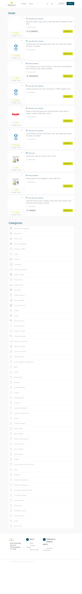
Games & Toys (16, 284)
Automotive (15, 233)
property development (19, 479)
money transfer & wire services (22, 464)
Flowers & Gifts (17, 274)
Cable (14, 254)
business (15, 382)
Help (30, 543)
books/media (16, 377)
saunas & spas (17, 500)
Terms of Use (33, 550)
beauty (14, 372)
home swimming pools (19, 438)
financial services (17, 423)
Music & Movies (17, 320)
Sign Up (61, 3)
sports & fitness (17, 515)
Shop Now (68, 31)
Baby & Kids (16, 238)
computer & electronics (19, 413)
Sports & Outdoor (17, 346)
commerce (15, 402)
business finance (17, 387)
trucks (14, 520)
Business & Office (18, 249)
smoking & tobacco (18, 510)
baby (13, 367)
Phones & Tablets (17, 331)
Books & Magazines (18, 243)
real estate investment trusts (21, 490)
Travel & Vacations (18, 351)
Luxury (14, 315)
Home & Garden (17, 300)
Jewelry (14, 310)
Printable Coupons (18, 336)
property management (19, 485)
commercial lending (18, 408)
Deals (31, 3)
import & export (17, 443)
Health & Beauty (17, 295)
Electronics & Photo (18, 269)
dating (14, 418)
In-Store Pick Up (17, 305)
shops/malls (16, 505)
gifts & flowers (16, 433)
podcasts (15, 474)
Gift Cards (15, 290)
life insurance (16, 454)
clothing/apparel (17, 397)
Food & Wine (16, 279)
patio (13, 469)
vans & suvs (16, 526)
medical (14, 459)
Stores (23, 3)
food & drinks (16, 428)
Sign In (70, 3)
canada (14, 392)
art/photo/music (17, 356)
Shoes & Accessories (19, 341)
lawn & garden (16, 449)
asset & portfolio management (22, 361)
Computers (15, 264)
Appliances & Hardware (19, 228)
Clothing (15, 259)
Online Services (17, 325)
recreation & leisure (18, 495)
